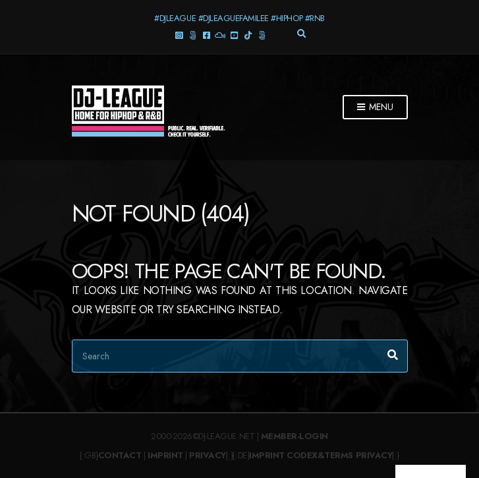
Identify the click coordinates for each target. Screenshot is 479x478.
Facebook (206, 34)
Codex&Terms (320, 455)
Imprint (165, 455)
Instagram (179, 34)
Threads (192, 34)
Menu (375, 107)
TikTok (248, 34)
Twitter (262, 34)
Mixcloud (220, 34)
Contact (120, 455)
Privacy (207, 455)
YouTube (234, 34)
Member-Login (294, 436)
